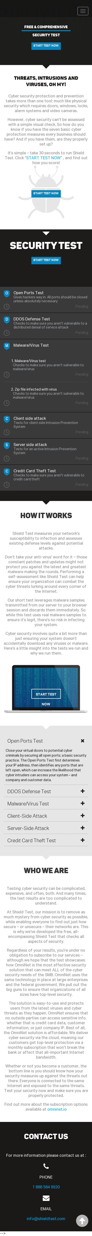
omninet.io (57, 1109)
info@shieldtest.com (46, 1219)
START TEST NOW (46, 45)
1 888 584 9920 (46, 1187)
